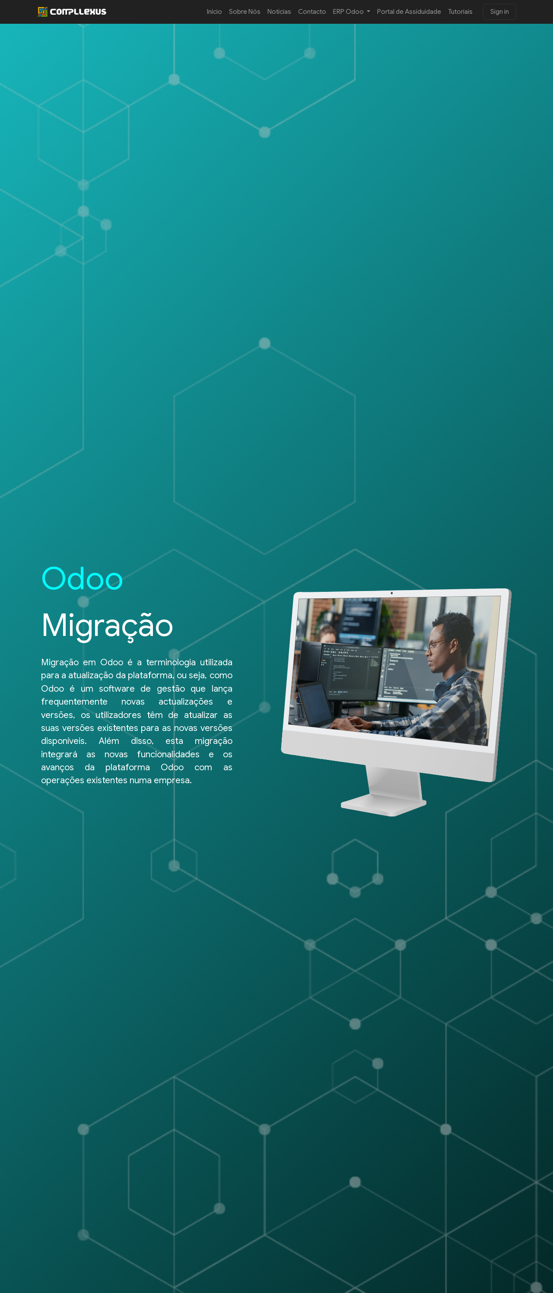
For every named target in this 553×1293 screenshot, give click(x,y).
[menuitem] (214, 11)
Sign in (499, 12)
